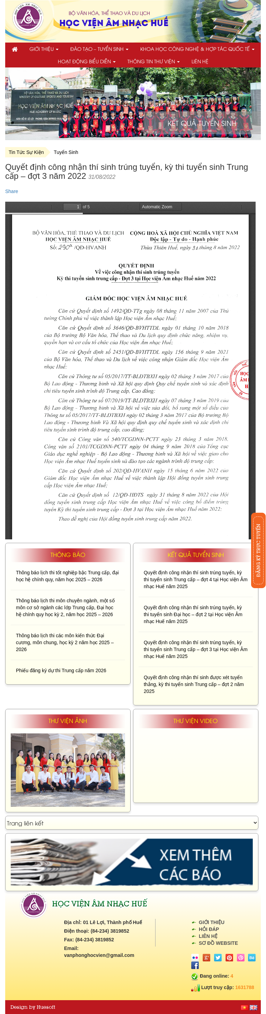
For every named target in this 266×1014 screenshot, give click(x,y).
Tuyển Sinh (66, 152)
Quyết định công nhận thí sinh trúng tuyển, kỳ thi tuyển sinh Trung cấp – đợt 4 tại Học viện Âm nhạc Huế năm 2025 (196, 579)
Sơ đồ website (218, 943)
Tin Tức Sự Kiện (26, 152)
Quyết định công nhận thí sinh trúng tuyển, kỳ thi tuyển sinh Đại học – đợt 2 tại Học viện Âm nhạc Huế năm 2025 (193, 614)
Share (11, 191)
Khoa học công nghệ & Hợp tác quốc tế (197, 48)
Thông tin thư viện (153, 61)
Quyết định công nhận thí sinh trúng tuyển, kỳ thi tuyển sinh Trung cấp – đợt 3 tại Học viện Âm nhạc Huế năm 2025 (196, 649)
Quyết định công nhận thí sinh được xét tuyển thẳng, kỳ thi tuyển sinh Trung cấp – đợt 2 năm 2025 (194, 684)
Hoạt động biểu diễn (87, 61)
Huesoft (46, 1007)
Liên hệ (200, 61)
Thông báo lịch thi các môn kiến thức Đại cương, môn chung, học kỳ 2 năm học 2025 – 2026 (65, 642)
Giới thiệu (44, 48)
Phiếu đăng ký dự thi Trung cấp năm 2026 (61, 670)
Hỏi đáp (209, 929)
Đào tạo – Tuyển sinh (99, 48)
